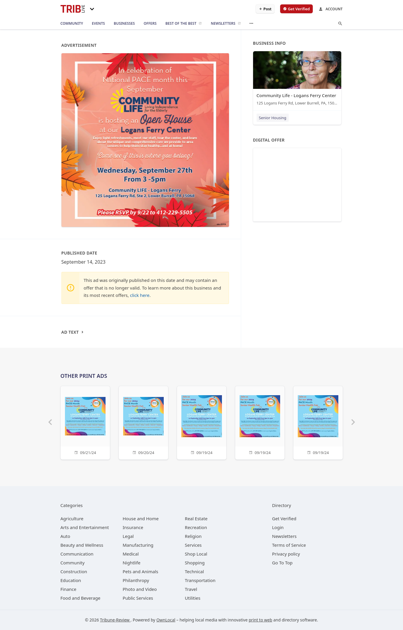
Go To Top (282, 563)
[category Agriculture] (72, 518)
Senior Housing (273, 117)
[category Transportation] (200, 580)
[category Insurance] (133, 527)
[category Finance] (68, 589)
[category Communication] (77, 554)
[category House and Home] (141, 518)
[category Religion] (193, 536)
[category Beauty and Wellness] (82, 545)
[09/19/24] (201, 422)
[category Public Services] (138, 598)
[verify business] (296, 8)
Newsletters (284, 536)
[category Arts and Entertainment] (85, 527)
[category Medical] (131, 554)
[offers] (150, 23)
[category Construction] (74, 571)
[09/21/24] (85, 422)
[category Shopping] (195, 563)
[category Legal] (128, 536)
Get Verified (284, 518)
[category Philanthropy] (136, 580)
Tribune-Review (115, 620)
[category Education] (71, 580)
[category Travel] (191, 589)
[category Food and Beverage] (81, 598)
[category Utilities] (192, 598)
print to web (260, 620)
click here (139, 295)
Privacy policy (286, 554)
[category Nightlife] (132, 563)
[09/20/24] (143, 422)
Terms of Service (289, 545)
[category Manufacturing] (138, 545)
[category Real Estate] (196, 518)
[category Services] (193, 545)
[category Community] (73, 563)
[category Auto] (65, 536)
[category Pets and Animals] (140, 571)
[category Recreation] (196, 527)
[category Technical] (194, 571)
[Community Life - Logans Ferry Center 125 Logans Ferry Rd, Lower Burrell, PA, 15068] (297, 80)
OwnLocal (165, 620)
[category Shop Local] (196, 554)
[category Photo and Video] (140, 589)
